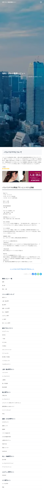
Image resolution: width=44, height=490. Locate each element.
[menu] (41, 2)
